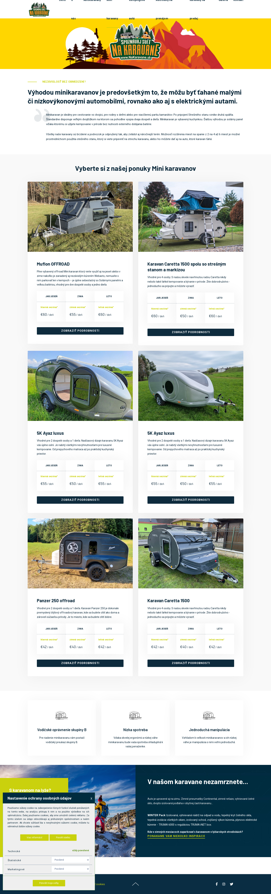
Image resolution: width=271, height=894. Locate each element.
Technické (14, 851)
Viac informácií (34, 837)
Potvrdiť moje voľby (49, 883)
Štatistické (14, 860)
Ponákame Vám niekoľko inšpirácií (176, 836)
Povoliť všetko (63, 837)
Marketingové (16, 869)
